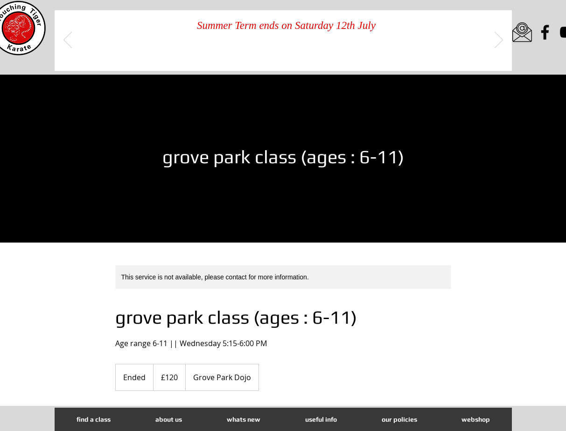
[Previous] (67, 40)
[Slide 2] (284, 56)
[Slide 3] (294, 56)
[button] (243, 419)
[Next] (499, 40)
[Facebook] (545, 32)
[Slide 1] (272, 56)
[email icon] (522, 32)
